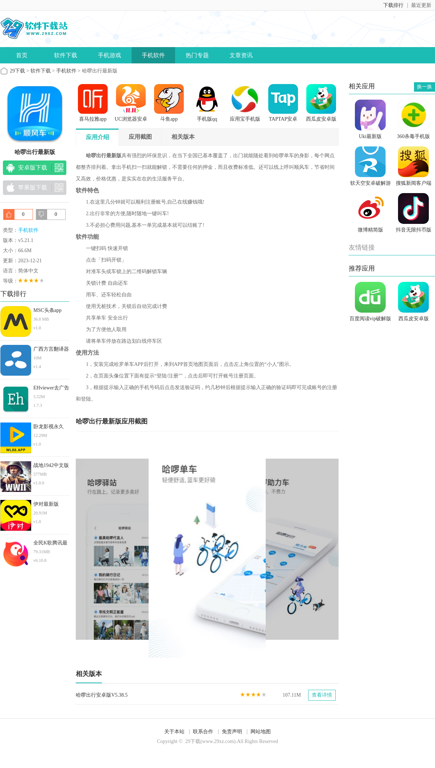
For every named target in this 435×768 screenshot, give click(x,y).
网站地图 (260, 731)
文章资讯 (241, 55)
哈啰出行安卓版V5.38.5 (102, 695)
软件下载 (65, 55)
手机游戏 (109, 55)
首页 (22, 55)
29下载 (17, 71)
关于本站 (174, 731)
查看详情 (322, 695)
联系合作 (203, 731)
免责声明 (232, 731)
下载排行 (393, 5)
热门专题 (197, 55)
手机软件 (153, 55)
